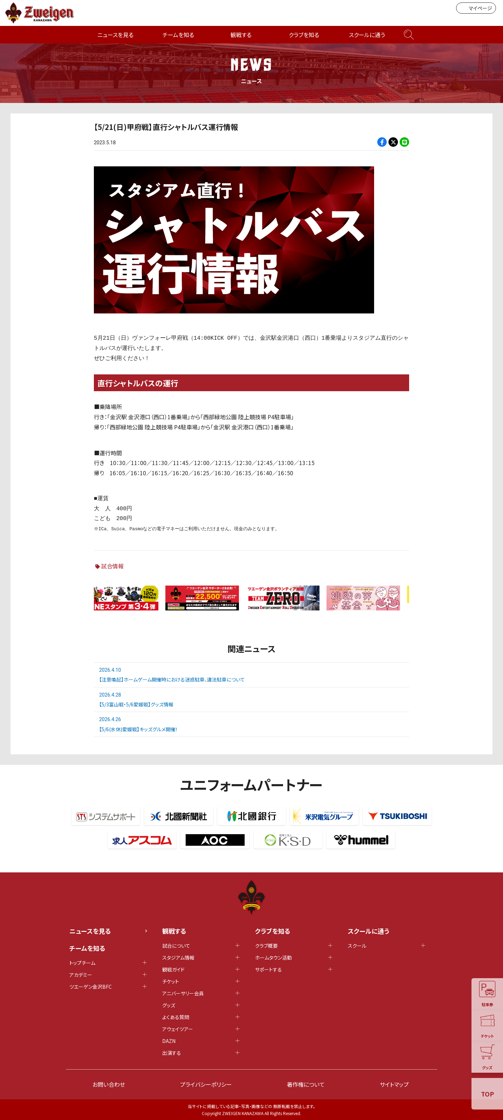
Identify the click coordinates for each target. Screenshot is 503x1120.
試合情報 (112, 566)
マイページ (476, 8)
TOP (487, 1093)
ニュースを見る (115, 34)
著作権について (306, 1084)
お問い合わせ (108, 1084)
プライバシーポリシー (206, 1084)
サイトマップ (394, 1084)
